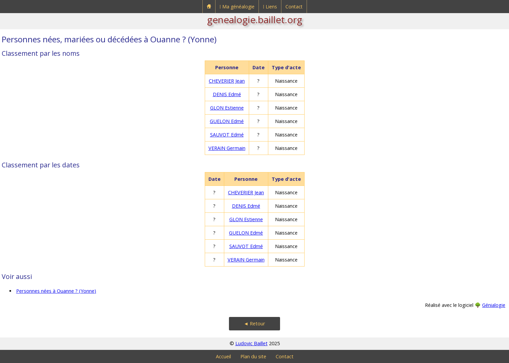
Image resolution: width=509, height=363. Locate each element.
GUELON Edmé (227, 121)
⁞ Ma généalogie (237, 6)
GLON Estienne (227, 108)
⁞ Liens (270, 6)
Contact (294, 6)
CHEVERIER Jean (227, 81)
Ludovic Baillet (251, 343)
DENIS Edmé (227, 94)
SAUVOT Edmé (227, 134)
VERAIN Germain (226, 148)
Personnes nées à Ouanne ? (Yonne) (56, 291)
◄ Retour (254, 323)
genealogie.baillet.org (254, 19)
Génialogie (493, 305)
